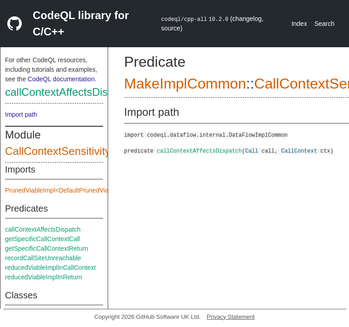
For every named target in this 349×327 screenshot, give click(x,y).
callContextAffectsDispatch (70, 92)
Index (299, 23)
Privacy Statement (231, 316)
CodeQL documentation (61, 79)
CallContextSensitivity (57, 151)
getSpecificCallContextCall (42, 239)
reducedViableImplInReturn (43, 277)
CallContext (299, 150)
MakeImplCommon (185, 83)
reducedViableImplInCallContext (50, 267)
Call (251, 150)
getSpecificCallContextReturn (46, 248)
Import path (21, 114)
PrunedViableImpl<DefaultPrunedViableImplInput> (76, 190)
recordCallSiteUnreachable (43, 258)
